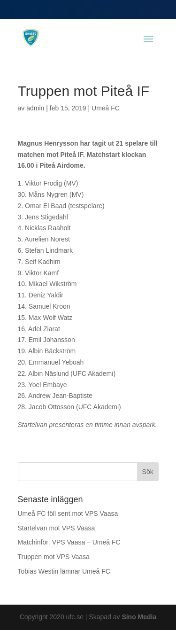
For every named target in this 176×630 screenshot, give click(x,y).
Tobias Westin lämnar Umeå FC (64, 571)
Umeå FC (106, 108)
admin (35, 108)
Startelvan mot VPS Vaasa (56, 528)
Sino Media (139, 617)
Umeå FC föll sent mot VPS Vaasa (68, 513)
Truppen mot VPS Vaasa (54, 556)
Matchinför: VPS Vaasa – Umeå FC (69, 542)
